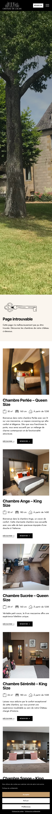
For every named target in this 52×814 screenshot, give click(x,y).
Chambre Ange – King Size (22, 506)
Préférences (26, 807)
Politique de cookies (18, 811)
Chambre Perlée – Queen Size (25, 405)
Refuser (26, 800)
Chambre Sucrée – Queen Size (26, 601)
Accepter (26, 794)
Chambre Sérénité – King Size (25, 689)
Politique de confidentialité (10, 788)
